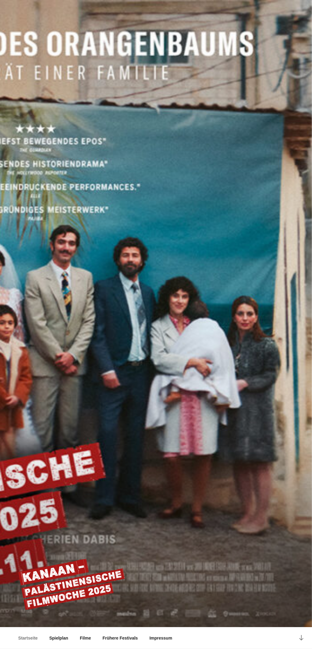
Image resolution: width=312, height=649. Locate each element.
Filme (85, 638)
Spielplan (58, 638)
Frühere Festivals (120, 638)
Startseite (28, 638)
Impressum (160, 638)
